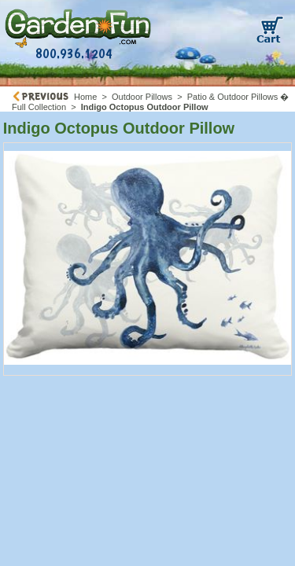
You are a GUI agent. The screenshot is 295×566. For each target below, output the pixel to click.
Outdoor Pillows (142, 96)
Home (85, 96)
